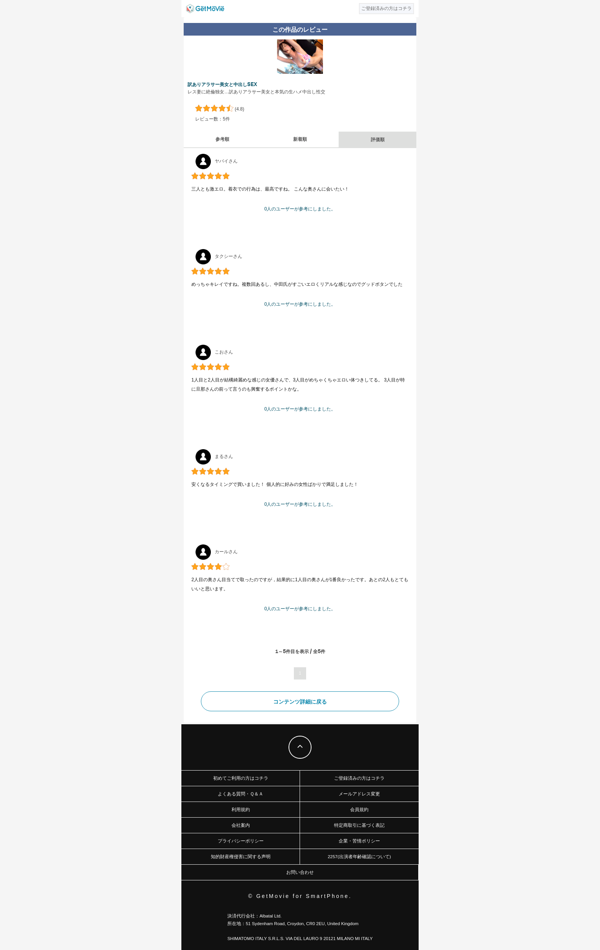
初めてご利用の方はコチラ (240, 778)
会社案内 (241, 825)
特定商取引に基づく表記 (359, 825)
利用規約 (241, 809)
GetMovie (205, 8)
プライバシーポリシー (241, 841)
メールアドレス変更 (359, 794)
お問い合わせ (300, 872)
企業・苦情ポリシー (359, 841)
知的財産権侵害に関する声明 (241, 856)
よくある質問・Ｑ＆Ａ (240, 794)
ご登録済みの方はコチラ (359, 778)
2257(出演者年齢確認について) (359, 856)
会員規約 (359, 809)
